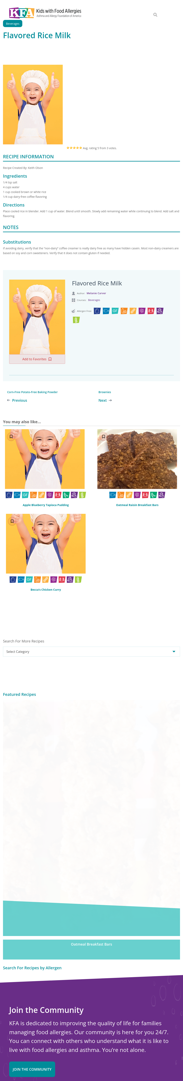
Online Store (18, 1038)
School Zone (92, 1040)
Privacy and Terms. (105, 1070)
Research (90, 1046)
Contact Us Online (22, 1029)
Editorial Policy (126, 1070)
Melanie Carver (96, 293)
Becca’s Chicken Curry (46, 589)
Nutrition (90, 1029)
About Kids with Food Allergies (31, 1034)
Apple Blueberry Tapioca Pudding (46, 505)
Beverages (94, 300)
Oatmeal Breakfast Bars (91, 768)
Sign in (48, 909)
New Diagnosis (94, 1012)
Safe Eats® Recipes (97, 1018)
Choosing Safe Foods (98, 1023)
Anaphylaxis (92, 1007)
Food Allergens (94, 1002)
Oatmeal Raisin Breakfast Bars (137, 505)
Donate (105, 938)
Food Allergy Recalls (98, 1034)
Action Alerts (92, 1051)
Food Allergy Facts (96, 996)
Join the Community (32, 892)
